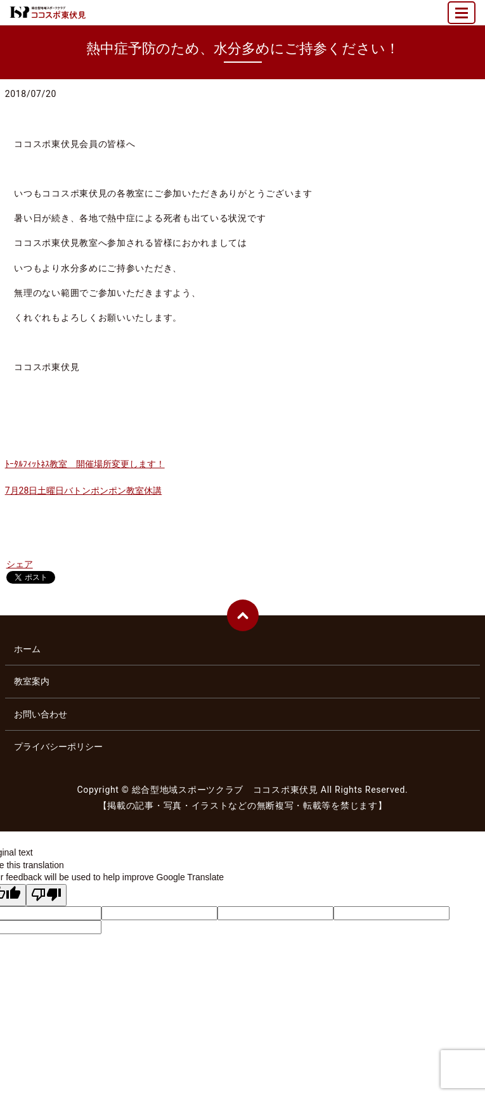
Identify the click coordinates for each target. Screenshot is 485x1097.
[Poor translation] (46, 895)
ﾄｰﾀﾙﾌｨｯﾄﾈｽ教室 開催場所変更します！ (85, 464)
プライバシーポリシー (58, 746)
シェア (19, 564)
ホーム (27, 649)
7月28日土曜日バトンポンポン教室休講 (83, 490)
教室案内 (31, 681)
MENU (462, 18)
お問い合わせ (40, 714)
